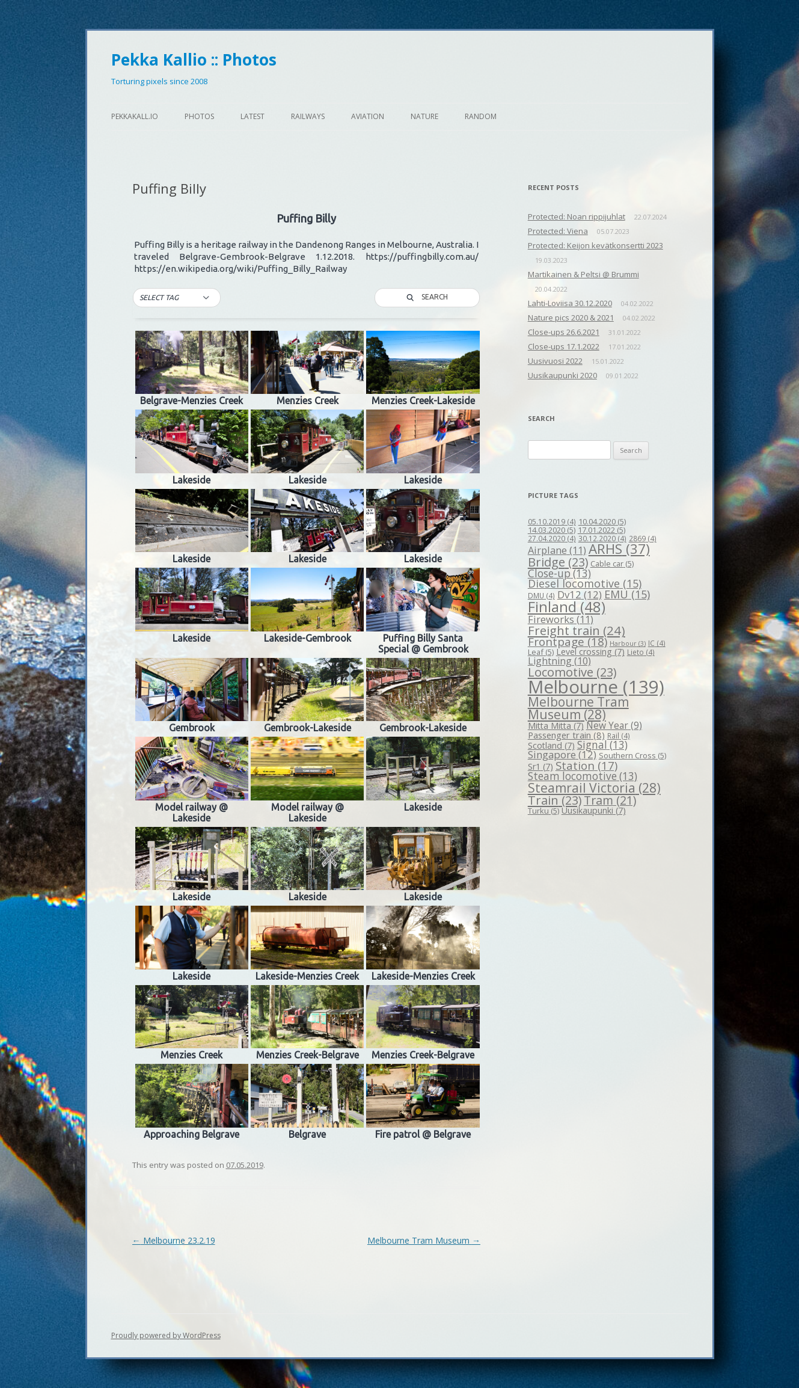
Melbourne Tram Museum (423, 1240)
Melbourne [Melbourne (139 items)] (596, 687)
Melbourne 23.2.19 (173, 1240)
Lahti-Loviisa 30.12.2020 (570, 303)
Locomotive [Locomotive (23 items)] (572, 672)
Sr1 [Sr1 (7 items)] (540, 766)
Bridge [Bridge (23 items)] (558, 562)
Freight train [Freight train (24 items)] (576, 630)
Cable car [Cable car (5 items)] (612, 563)
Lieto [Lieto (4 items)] (641, 652)
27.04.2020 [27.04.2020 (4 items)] (552, 538)
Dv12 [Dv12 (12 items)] (579, 594)
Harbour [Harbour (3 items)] (628, 643)
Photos (199, 116)
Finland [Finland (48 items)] (566, 606)
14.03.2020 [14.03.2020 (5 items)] (551, 529)
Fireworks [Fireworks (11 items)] (560, 619)
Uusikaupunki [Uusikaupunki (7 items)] (594, 810)
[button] (176, 298)
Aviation (367, 116)
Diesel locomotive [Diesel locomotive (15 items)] (584, 583)
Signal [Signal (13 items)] (602, 745)
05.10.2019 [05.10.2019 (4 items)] (552, 521)
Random (481, 116)
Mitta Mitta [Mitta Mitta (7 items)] (556, 725)
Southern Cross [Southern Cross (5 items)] (632, 755)
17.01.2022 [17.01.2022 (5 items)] (601, 529)
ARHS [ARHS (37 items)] (619, 548)
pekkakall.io (134, 116)
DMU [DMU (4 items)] (541, 595)
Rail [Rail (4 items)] (618, 735)
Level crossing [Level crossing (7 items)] (590, 651)
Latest (252, 116)
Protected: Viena (558, 231)
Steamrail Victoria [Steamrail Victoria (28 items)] (594, 787)
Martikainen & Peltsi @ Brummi (583, 274)
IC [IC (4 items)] (657, 643)
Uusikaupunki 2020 (562, 375)
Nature (424, 116)
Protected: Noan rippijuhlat (576, 216)
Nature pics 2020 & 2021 (571, 317)
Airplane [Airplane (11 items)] (557, 550)
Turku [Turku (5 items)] (543, 810)
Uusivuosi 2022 (555, 360)
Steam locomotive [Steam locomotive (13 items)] (582, 776)
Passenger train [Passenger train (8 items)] (566, 735)
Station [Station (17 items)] (586, 765)
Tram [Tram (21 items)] (610, 800)
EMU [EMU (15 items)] (627, 594)
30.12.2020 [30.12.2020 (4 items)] (602, 538)
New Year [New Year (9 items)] (614, 725)
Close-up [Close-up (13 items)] (559, 573)
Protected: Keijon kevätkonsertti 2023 (595, 245)
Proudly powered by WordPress (166, 1335)
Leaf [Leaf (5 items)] (541, 651)
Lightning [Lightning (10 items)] (559, 661)
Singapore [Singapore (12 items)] (562, 754)
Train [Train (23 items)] (554, 800)
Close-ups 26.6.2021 (563, 332)
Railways (308, 116)
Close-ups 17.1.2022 (563, 346)
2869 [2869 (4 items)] (643, 538)
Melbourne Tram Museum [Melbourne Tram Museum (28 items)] (578, 708)
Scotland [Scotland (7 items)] (551, 745)
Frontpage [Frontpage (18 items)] (567, 641)
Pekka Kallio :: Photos (194, 59)
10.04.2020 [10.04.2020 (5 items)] (602, 521)
